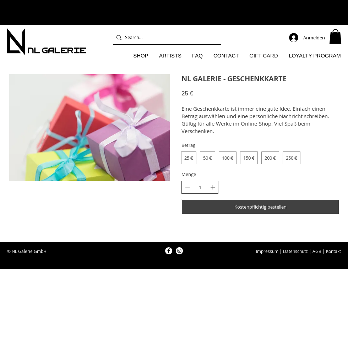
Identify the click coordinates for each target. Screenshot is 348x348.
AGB (316, 251)
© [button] (9, 251)
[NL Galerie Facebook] (168, 250)
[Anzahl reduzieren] (187, 187)
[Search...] (165, 37)
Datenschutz (295, 251)
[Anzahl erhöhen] (212, 187)
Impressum (267, 251)
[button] (335, 36)
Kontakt (333, 251)
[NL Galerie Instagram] (179, 250)
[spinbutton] (200, 187)
